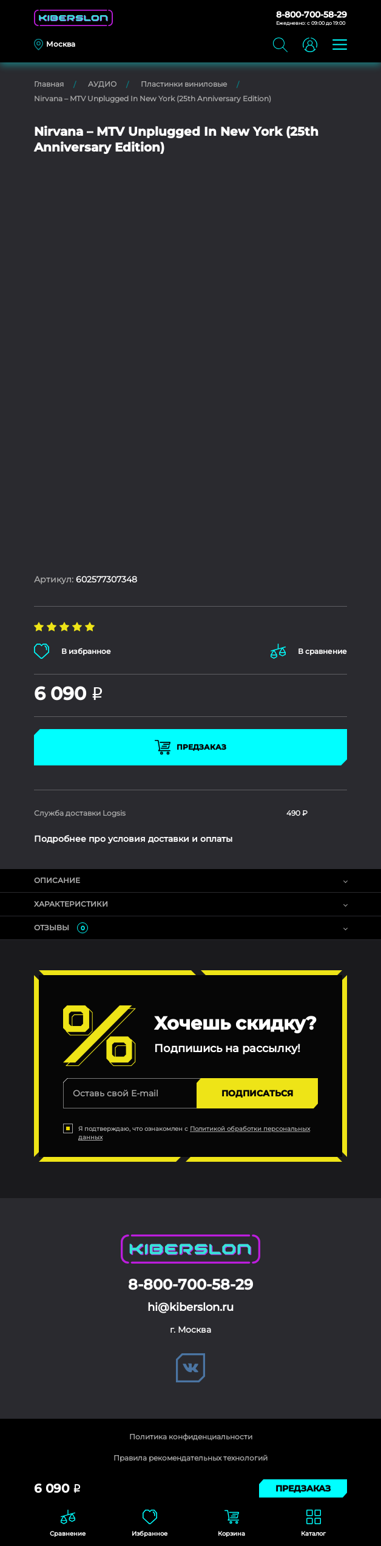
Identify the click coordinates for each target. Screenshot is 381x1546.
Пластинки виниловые (184, 83)
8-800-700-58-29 (311, 14)
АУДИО (102, 83)
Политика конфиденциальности (190, 1436)
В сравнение (309, 651)
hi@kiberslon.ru (190, 1307)
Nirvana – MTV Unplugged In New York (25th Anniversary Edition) (152, 98)
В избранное (72, 651)
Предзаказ (190, 747)
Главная (49, 83)
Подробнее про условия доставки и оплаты (133, 838)
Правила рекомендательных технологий (190, 1457)
